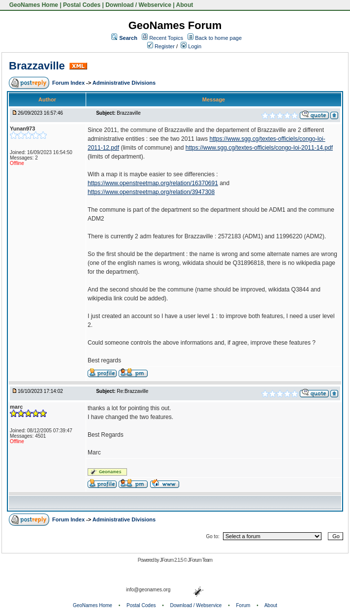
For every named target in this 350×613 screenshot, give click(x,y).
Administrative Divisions (124, 83)
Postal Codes (81, 4)
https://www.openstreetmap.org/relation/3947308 (151, 192)
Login (191, 46)
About (184, 4)
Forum (243, 605)
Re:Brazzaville (132, 391)
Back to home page (218, 38)
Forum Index (69, 83)
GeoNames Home (32, 4)
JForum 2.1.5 (171, 560)
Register (161, 46)
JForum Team (200, 560)
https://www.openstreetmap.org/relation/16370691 (153, 183)
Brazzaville (37, 66)
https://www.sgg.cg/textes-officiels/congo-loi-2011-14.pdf (259, 147)
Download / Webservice (138, 4)
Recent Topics (166, 38)
